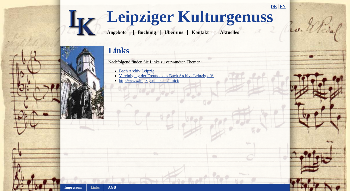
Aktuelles (229, 32)
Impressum (73, 187)
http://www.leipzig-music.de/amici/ (149, 80)
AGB (112, 187)
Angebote (116, 32)
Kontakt (200, 32)
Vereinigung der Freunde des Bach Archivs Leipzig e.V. (166, 75)
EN (283, 6)
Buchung (147, 32)
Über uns (173, 32)
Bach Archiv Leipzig (136, 71)
